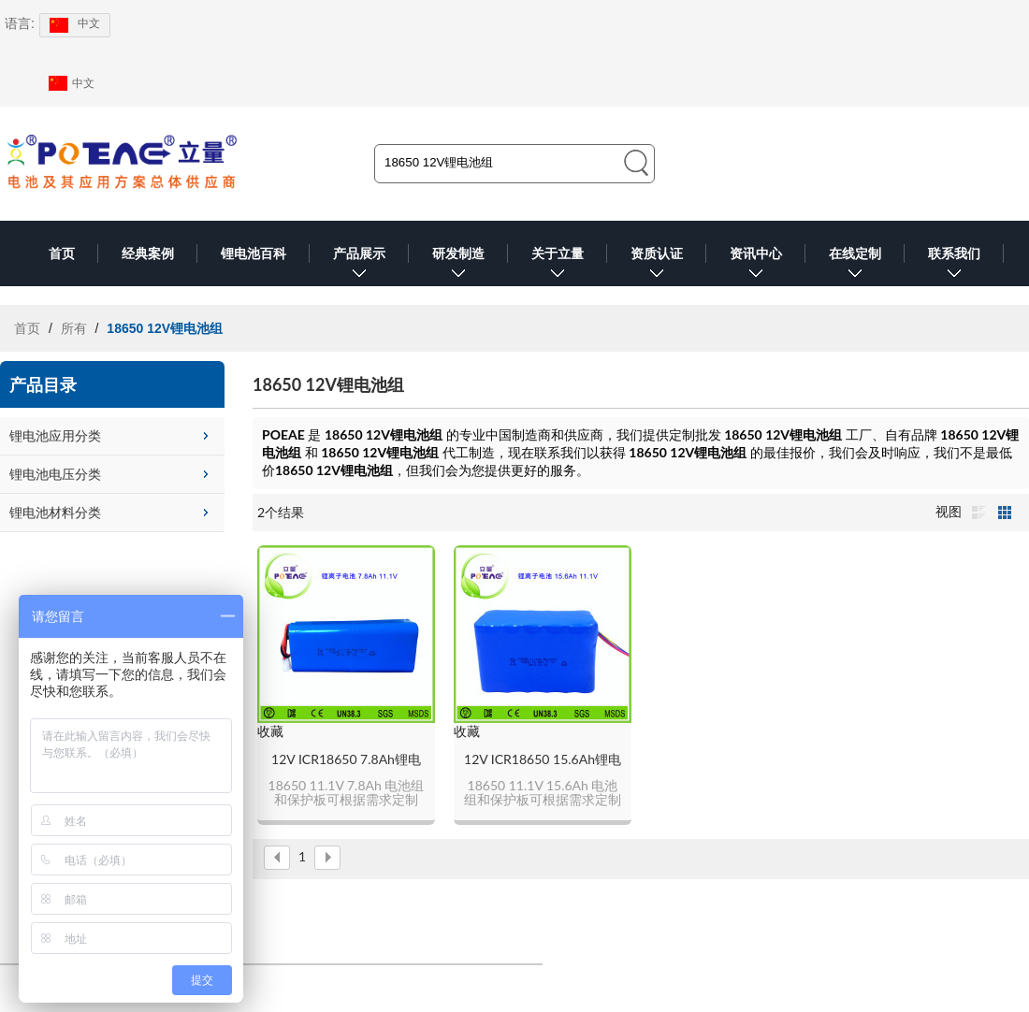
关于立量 (557, 266)
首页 (62, 253)
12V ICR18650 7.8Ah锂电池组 (346, 760)
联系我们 (954, 266)
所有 (74, 328)
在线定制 (855, 266)
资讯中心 (755, 266)
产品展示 (359, 266)
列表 (978, 512)
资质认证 (656, 266)
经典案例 (148, 253)
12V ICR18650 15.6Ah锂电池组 (542, 760)
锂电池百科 (253, 253)
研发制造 (458, 266)
